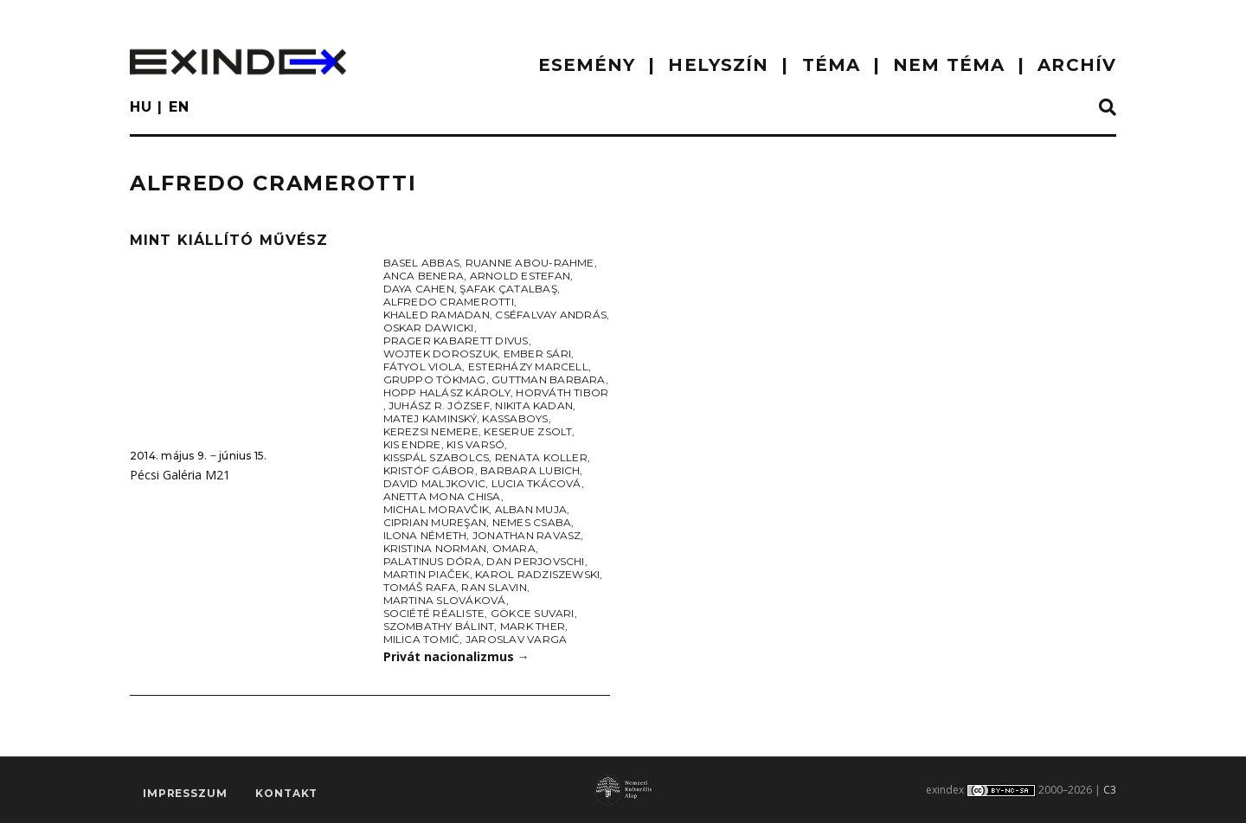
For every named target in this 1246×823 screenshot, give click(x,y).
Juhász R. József (439, 405)
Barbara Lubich (530, 470)
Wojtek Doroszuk (440, 353)
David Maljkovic (434, 483)
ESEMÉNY (587, 65)
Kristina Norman (435, 548)
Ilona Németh (425, 535)
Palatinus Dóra (432, 561)
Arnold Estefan (520, 275)
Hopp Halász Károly (447, 392)
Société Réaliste (434, 613)
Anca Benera (424, 275)
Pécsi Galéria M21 (180, 474)
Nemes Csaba (532, 522)
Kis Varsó (475, 444)
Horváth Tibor (562, 392)
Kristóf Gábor (429, 470)
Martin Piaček (426, 574)
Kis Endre (412, 444)
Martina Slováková (444, 600)
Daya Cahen (418, 288)
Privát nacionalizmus (456, 656)
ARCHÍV (1076, 65)
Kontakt (286, 793)
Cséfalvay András (551, 314)
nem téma (949, 65)
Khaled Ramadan (436, 314)
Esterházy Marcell (528, 366)
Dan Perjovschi (535, 561)
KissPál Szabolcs (436, 457)
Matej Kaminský (430, 418)
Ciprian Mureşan (435, 522)
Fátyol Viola (423, 366)
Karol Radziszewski (537, 574)
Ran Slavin (493, 587)
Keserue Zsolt (528, 431)
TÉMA (831, 65)
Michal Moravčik (436, 509)
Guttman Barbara (548, 379)
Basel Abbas (421, 262)
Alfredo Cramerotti (448, 301)
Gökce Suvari (533, 613)
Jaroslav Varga (516, 639)
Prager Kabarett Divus (456, 340)
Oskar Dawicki (428, 327)
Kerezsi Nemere (430, 431)
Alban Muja (531, 509)
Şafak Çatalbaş (507, 288)
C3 (1109, 789)
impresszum (185, 793)
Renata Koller (541, 457)
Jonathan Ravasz (526, 535)
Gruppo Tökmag (434, 379)
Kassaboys (515, 418)
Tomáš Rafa (419, 587)
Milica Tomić (421, 639)
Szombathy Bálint (439, 626)
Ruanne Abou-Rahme (530, 262)
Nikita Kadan (534, 405)
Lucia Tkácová (536, 483)
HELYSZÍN (718, 65)
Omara (514, 548)
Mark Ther (532, 626)
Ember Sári (537, 353)
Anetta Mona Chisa (442, 496)
